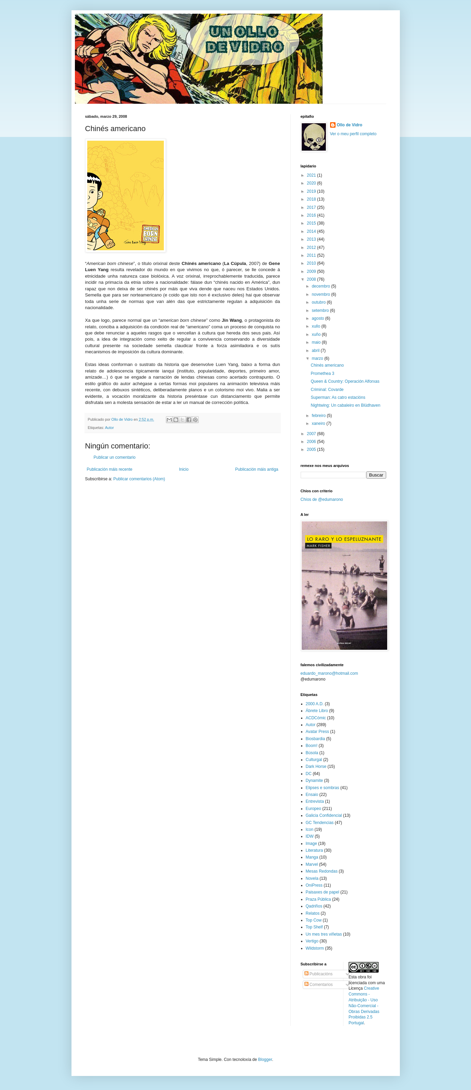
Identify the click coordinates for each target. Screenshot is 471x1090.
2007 (312, 433)
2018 (312, 199)
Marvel (312, 864)
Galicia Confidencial (324, 815)
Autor (109, 428)
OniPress (314, 885)
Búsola (312, 752)
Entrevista (315, 801)
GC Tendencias (320, 822)
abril (316, 350)
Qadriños (314, 906)
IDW (310, 836)
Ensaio (312, 794)
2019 (312, 191)
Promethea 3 (322, 373)
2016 (312, 215)
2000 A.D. (315, 703)
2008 (312, 279)
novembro (321, 294)
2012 (312, 247)
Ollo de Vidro (349, 125)
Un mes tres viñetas (324, 934)
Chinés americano (327, 365)
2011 (312, 255)
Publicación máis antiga (256, 469)
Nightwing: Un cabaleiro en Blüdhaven (345, 405)
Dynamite (314, 780)
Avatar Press (317, 731)
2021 (312, 175)
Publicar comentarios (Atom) (139, 479)
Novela (312, 878)
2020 (312, 183)
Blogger (265, 1059)
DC (309, 773)
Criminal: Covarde (327, 389)
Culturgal (314, 759)
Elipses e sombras (322, 787)
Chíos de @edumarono (322, 499)
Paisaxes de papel (322, 892)
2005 (312, 449)
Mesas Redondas (322, 871)
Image (311, 843)
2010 (312, 263)
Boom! (312, 745)
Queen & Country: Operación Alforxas (345, 381)
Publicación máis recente (109, 469)
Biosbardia (315, 738)
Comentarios (318, 984)
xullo (316, 326)
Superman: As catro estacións (338, 397)
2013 (312, 239)
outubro (319, 302)
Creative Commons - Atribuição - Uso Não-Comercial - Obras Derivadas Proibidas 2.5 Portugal (364, 1005)
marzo (318, 358)
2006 (312, 441)
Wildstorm (315, 948)
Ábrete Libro (317, 710)
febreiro (319, 415)
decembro (321, 286)
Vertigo (312, 941)
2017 (312, 207)
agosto (318, 318)
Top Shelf (314, 927)
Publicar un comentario (115, 457)
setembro (321, 310)
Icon (310, 829)
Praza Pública (318, 899)
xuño (317, 334)
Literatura (314, 850)
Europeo (313, 808)
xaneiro (319, 423)
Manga (312, 857)
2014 (312, 231)
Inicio (183, 469)
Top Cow (314, 920)
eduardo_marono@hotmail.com (329, 673)
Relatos (313, 913)
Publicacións (318, 974)
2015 (312, 223)
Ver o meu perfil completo (353, 133)
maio (317, 342)
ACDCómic (316, 717)
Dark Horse (316, 766)
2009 (312, 271)
